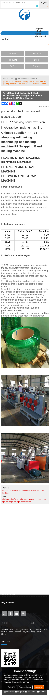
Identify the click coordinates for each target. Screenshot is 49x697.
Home (12, 53)
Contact (36, 66)
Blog (36, 60)
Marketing (41, 692)
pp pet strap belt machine (25, 79)
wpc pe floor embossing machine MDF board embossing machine (24, 491)
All (12, 79)
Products (12, 60)
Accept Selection (25, 687)
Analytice (19, 692)
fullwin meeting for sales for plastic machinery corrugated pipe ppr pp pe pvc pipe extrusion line (24, 500)
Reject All (11, 687)
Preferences (30, 692)
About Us (36, 53)
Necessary (9, 692)
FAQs (12, 66)
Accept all (38, 687)
